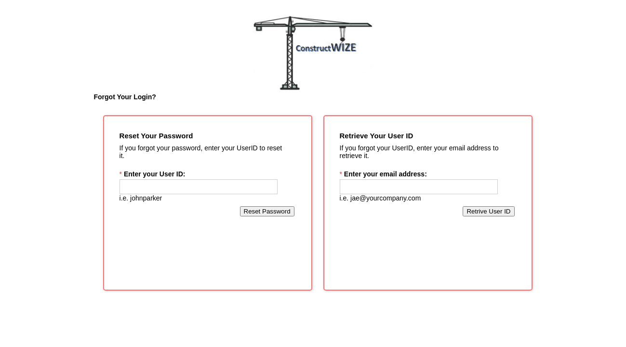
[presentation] (313, 324)
